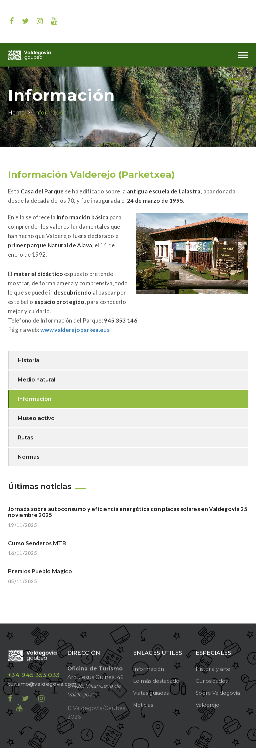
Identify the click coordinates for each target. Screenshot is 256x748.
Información (50, 113)
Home (16, 113)
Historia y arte (213, 669)
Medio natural (36, 379)
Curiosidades (212, 681)
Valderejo (207, 705)
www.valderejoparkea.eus (75, 329)
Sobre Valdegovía (218, 693)
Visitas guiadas (151, 693)
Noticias (143, 705)
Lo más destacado (156, 681)
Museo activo (36, 418)
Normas (29, 457)
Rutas (25, 437)
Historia (28, 360)
